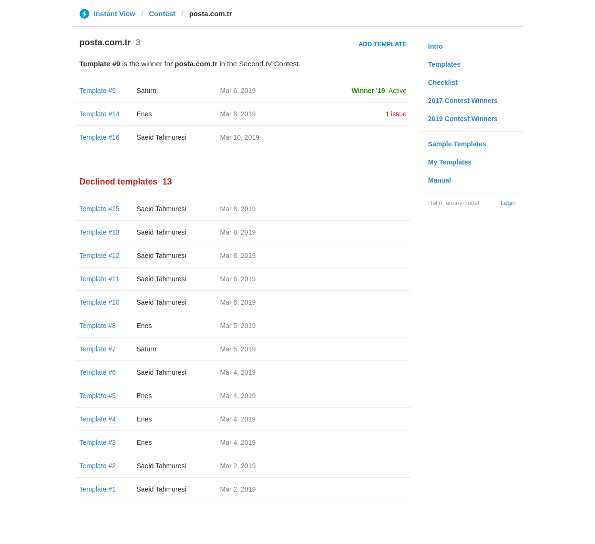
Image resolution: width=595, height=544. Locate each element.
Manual (439, 180)
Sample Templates (457, 144)
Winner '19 (368, 90)
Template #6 (98, 372)
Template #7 (98, 349)
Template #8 (98, 325)
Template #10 (100, 302)
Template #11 (100, 279)
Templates (444, 64)
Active (398, 90)
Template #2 (98, 466)
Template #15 (100, 209)
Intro (435, 46)
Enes (144, 114)
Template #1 (98, 489)
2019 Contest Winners (463, 119)
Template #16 (100, 137)
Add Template (383, 44)
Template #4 (98, 419)
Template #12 (100, 255)
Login (508, 202)
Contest (162, 14)
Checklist (443, 82)
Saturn (146, 90)
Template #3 (98, 442)
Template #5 (98, 396)
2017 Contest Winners (463, 100)
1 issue (395, 114)
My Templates (450, 162)
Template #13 (100, 232)
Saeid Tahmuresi (161, 137)
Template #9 (98, 90)
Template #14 (100, 114)
